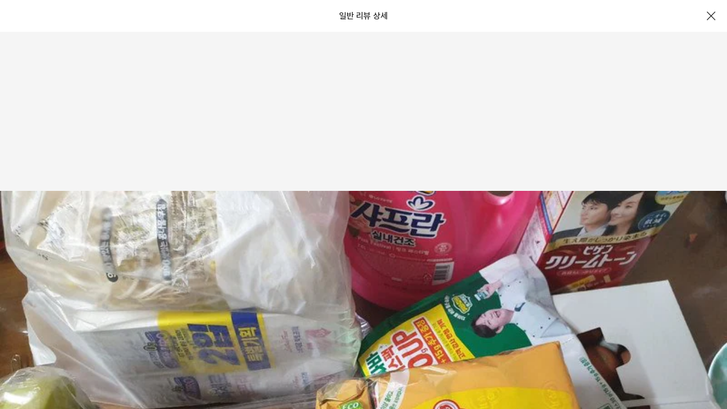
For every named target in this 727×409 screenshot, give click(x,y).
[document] (363, 204)
